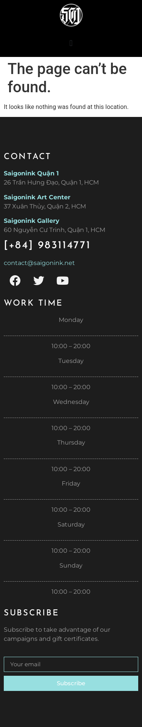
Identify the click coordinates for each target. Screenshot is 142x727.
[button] (71, 43)
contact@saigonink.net (39, 263)
